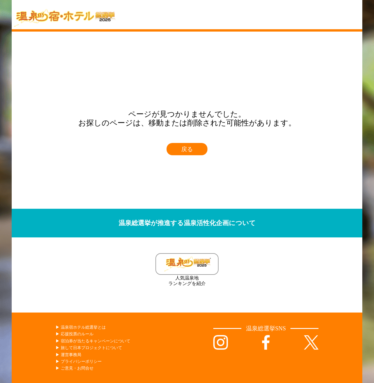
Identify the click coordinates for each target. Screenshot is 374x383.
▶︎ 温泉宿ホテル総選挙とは (81, 327)
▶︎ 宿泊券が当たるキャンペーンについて (93, 341)
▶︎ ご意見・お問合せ (75, 368)
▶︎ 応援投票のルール (75, 334)
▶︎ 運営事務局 (68, 355)
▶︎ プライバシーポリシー (79, 361)
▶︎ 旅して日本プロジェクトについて (89, 348)
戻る (187, 149)
